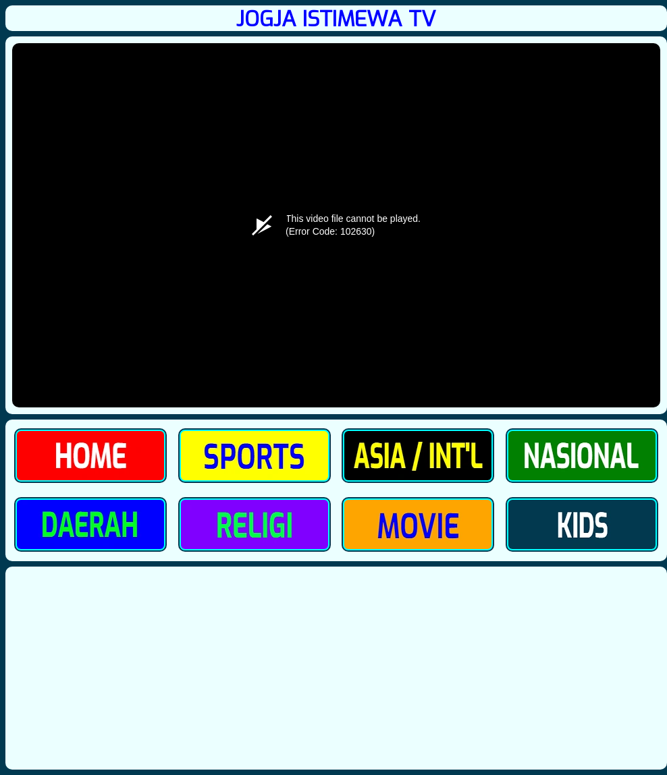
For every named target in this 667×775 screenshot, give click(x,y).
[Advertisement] (336, 667)
